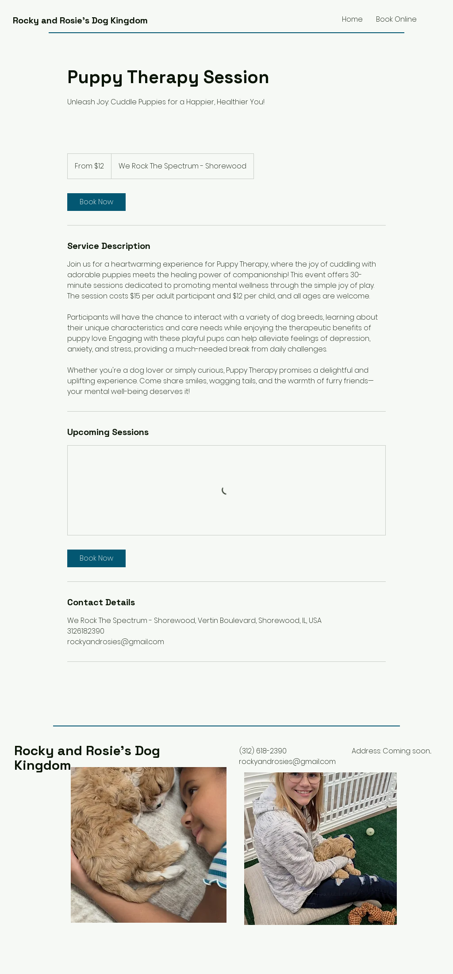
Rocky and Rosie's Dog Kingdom (80, 20)
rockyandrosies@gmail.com (287, 761)
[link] (96, 202)
